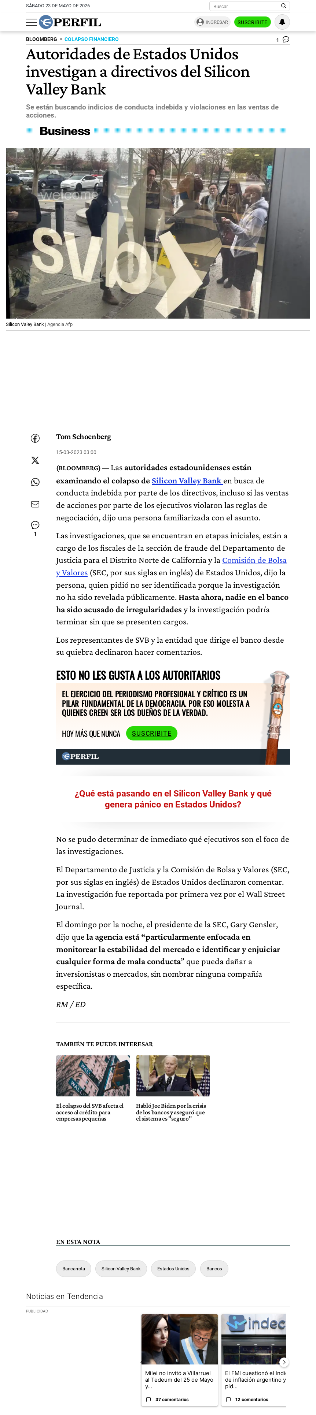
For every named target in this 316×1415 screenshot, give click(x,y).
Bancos (214, 1268)
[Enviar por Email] (35, 504)
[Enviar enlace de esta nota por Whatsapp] (35, 482)
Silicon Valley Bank (187, 480)
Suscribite (253, 22)
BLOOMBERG (41, 39)
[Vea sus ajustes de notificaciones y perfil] (282, 22)
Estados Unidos (173, 1268)
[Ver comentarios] (283, 41)
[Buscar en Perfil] (283, 6)
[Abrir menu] (31, 22)
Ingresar (217, 22)
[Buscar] (247, 6)
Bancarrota (73, 1268)
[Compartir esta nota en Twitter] (35, 460)
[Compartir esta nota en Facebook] (35, 438)
